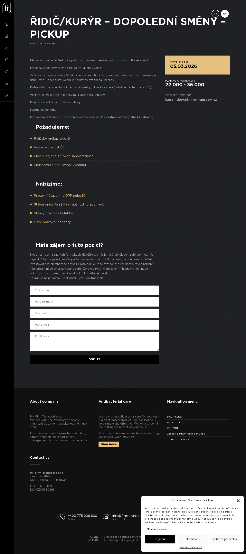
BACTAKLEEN (175, 417)
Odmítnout (192, 539)
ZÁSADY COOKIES (191, 547)
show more (109, 444)
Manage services (157, 529)
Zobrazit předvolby (225, 539)
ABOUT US (173, 422)
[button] (238, 501)
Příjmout (160, 539)
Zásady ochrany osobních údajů (186, 434)
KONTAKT (172, 428)
